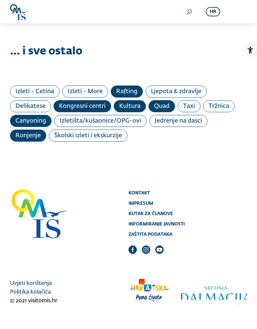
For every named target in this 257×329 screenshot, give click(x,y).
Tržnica (218, 106)
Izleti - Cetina (34, 92)
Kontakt (139, 193)
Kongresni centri (82, 106)
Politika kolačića (30, 292)
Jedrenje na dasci (178, 121)
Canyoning (30, 121)
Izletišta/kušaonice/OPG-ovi (100, 121)
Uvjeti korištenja (31, 283)
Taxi (189, 106)
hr (213, 12)
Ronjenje (28, 136)
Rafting (127, 92)
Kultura (130, 106)
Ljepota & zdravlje (176, 92)
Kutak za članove (150, 213)
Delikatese (30, 106)
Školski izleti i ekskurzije (88, 136)
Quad (162, 106)
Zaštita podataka (150, 234)
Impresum (140, 203)
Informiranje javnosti (156, 224)
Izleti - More (85, 92)
